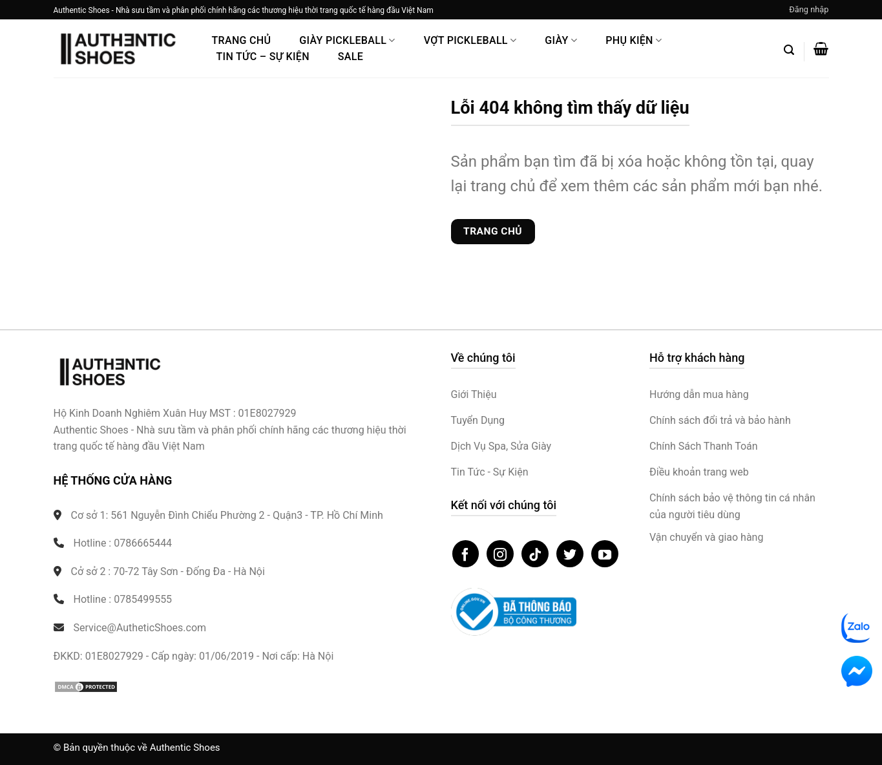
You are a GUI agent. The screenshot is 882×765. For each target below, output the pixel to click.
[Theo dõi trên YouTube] (604, 553)
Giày (561, 40)
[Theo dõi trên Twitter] (569, 553)
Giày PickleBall (347, 40)
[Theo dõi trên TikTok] (535, 553)
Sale (350, 56)
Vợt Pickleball (470, 40)
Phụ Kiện (633, 40)
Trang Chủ (241, 40)
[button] (808, 9)
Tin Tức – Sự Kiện (263, 56)
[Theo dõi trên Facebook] (465, 553)
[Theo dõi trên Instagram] (500, 553)
